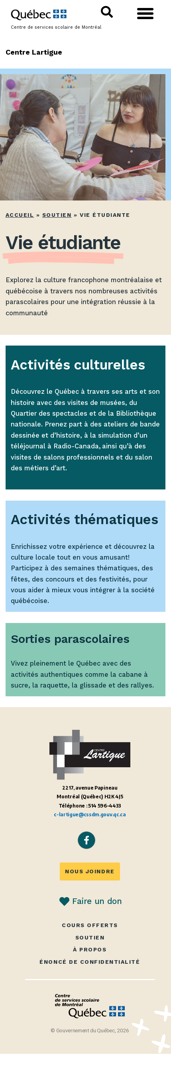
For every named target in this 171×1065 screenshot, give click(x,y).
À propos (89, 950)
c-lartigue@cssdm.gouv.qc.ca (90, 814)
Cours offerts (90, 925)
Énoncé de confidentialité (89, 962)
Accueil (20, 215)
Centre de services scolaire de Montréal (56, 27)
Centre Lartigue (34, 52)
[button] (145, 13)
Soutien (57, 215)
